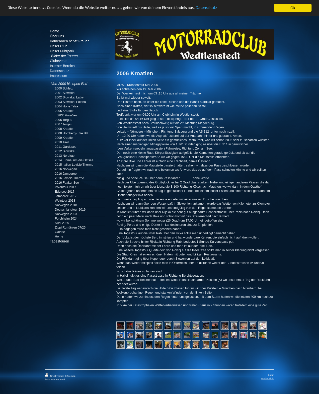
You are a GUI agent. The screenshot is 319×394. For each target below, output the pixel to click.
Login (271, 375)
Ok (293, 7)
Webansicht (267, 378)
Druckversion (55, 376)
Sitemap (70, 376)
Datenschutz (207, 7)
